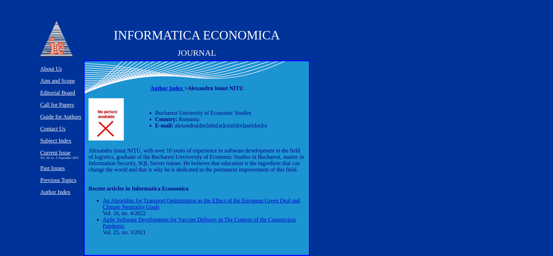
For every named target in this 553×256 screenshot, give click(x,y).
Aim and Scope (57, 81)
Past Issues (52, 168)
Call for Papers (57, 105)
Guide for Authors (60, 117)
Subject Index (55, 141)
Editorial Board (57, 93)
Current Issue (55, 153)
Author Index (167, 88)
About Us (51, 69)
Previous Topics (58, 180)
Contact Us (53, 129)
